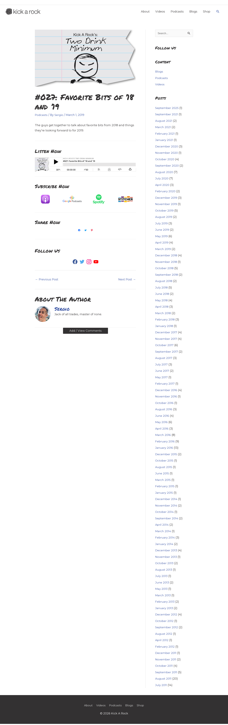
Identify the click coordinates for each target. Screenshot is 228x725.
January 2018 (164, 327)
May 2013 (161, 590)
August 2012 (164, 635)
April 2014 (162, 526)
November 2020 (166, 154)
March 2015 (163, 481)
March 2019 (163, 250)
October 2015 (164, 462)
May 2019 (161, 237)
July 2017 (161, 365)
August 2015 (163, 468)
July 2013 (161, 577)
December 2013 (166, 551)
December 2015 (166, 455)
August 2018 (164, 282)
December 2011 (166, 654)
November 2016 (166, 397)
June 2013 (162, 584)
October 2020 (165, 160)
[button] (218, 12)
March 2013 (163, 596)
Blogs (193, 12)
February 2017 (165, 385)
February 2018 (165, 321)
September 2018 (166, 276)
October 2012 (164, 622)
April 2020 (162, 186)
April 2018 (162, 308)
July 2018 (161, 289)
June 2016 (162, 417)
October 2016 (164, 404)
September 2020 (167, 167)
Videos (160, 12)
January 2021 (164, 141)
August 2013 (164, 571)
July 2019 (161, 224)
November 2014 (166, 507)
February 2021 (165, 135)
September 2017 (166, 353)
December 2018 (166, 256)
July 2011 (161, 686)
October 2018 (164, 269)
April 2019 (162, 244)
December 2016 (166, 391)
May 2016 (161, 423)
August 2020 (164, 173)
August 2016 (164, 410)
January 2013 (164, 609)
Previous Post (46, 280)
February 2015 (165, 487)
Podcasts (177, 12)
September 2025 (167, 109)
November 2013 (166, 558)
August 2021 (164, 122)
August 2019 (164, 218)
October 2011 (164, 667)
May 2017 (161, 378)
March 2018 (163, 314)
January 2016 (164, 449)
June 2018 (162, 295)
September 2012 (166, 628)
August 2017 (164, 359)
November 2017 (166, 340)
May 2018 (161, 301)
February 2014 (165, 539)
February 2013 (165, 603)
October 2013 (164, 564)
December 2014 (166, 500)
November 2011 (166, 660)
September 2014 (166, 519)
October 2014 (164, 513)
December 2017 (166, 333)
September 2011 (166, 673)
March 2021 (163, 128)
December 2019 (166, 199)
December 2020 (166, 147)
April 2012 (162, 641)
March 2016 (163, 436)
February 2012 (165, 648)
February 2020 (165, 192)
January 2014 (164, 545)
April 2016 (162, 430)
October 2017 (164, 346)
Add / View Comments (85, 331)
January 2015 (164, 494)
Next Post (127, 280)
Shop (206, 12)
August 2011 (163, 680)
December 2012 (166, 615)
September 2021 (166, 115)
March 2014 (163, 532)
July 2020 (162, 179)
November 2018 (166, 263)
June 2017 (162, 372)
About (145, 12)
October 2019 (164, 212)
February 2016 (165, 442)
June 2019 (162, 231)
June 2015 (162, 474)
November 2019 (166, 205)
